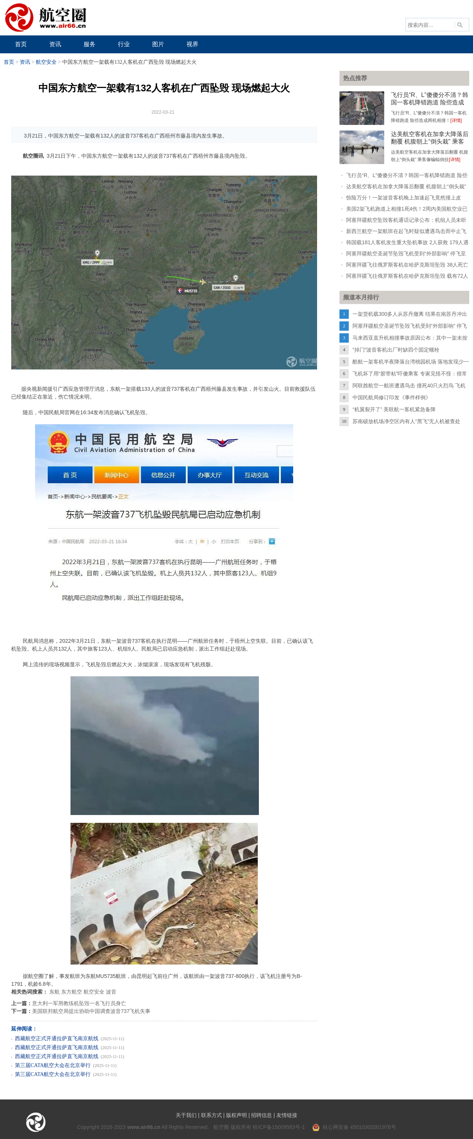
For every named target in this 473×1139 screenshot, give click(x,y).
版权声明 (236, 1115)
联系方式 (211, 1115)
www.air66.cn (143, 1127)
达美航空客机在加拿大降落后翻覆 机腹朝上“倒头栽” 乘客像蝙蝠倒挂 (430, 141)
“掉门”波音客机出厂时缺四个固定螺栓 (396, 350)
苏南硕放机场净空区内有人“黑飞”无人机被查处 (406, 421)
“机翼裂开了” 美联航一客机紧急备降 (394, 409)
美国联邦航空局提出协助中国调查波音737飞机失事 (91, 1011)
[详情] (456, 120)
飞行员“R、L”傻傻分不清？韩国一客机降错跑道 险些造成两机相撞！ (429, 102)
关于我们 (186, 1115)
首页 (9, 62)
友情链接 (286, 1115)
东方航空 (71, 992)
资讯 (25, 62)
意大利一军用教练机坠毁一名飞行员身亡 (79, 1003)
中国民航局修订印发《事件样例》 (392, 397)
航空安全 (46, 62)
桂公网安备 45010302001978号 (354, 1127)
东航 (54, 992)
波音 (111, 992)
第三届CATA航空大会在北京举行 (53, 1065)
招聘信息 (261, 1115)
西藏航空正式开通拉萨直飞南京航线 (56, 1038)
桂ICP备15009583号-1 (279, 1127)
